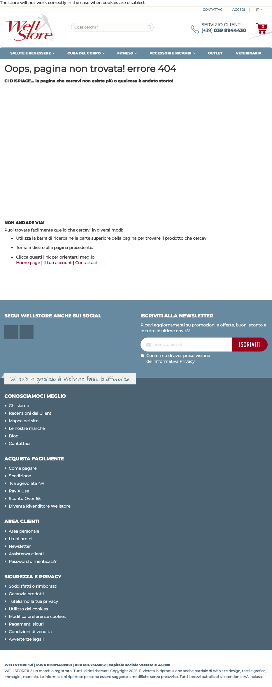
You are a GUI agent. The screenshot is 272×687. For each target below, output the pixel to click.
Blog (14, 436)
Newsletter (20, 546)
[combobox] (112, 27)
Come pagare (22, 468)
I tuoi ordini (20, 538)
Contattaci (213, 10)
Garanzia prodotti (26, 593)
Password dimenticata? (33, 561)
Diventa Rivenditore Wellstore (39, 506)
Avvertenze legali (26, 639)
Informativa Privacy (175, 361)
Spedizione (20, 475)
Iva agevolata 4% (26, 483)
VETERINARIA (248, 53)
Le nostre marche (27, 428)
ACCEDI (238, 10)
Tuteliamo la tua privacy (33, 601)
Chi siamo (19, 405)
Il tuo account (57, 262)
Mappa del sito (23, 420)
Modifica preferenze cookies (37, 616)
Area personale (24, 531)
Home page (28, 262)
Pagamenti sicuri (26, 624)
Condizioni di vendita (30, 631)
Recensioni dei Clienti (30, 413)
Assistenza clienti (26, 554)
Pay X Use (19, 491)
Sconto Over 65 (25, 498)
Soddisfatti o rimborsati (33, 586)
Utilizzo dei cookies (28, 609)
